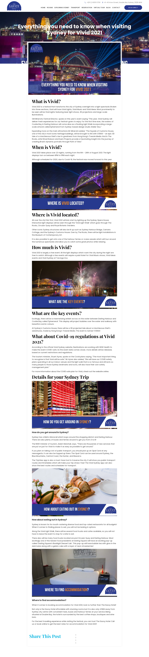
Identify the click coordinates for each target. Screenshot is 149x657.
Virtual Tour (99, 7)
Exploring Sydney (61, 7)
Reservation (87, 7)
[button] (98, 634)
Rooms (50, 7)
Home (43, 7)
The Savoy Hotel (108, 605)
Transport (75, 7)
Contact (116, 7)
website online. (102, 371)
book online (42, 624)
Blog (108, 7)
